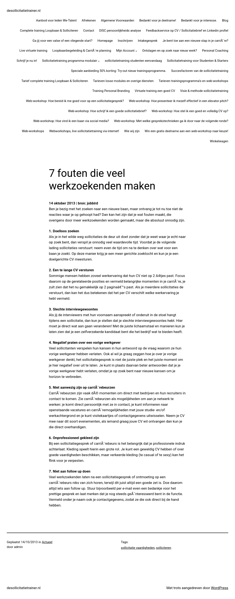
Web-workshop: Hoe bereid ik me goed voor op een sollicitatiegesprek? (75, 101)
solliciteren (163, 548)
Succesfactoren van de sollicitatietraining (199, 71)
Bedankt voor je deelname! (157, 20)
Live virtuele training (33, 50)
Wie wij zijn (132, 131)
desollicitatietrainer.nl (24, 10)
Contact (88, 30)
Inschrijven (125, 41)
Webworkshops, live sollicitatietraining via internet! (84, 131)
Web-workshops (33, 131)
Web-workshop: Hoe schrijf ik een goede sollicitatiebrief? (107, 111)
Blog (225, 20)
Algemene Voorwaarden (117, 20)
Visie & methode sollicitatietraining (204, 91)
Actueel (47, 542)
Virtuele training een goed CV (155, 91)
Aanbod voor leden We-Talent (56, 20)
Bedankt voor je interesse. (199, 20)
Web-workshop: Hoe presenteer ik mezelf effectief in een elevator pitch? (178, 101)
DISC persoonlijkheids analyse (120, 30)
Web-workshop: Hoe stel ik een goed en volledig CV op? (190, 111)
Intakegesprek (148, 41)
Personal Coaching (215, 50)
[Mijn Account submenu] (136, 51)
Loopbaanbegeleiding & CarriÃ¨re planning (81, 50)
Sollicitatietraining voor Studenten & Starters (197, 61)
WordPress (219, 588)
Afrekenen (89, 20)
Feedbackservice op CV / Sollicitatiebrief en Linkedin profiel (187, 30)
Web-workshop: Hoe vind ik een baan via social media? (71, 121)
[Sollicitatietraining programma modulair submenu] (99, 61)
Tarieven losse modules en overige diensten (123, 81)
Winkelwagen (219, 141)
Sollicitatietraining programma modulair (69, 61)
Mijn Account (125, 50)
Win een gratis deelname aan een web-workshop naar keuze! (186, 131)
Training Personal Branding (111, 91)
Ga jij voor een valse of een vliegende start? (62, 41)
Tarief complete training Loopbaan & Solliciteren (54, 81)
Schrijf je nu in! (27, 61)
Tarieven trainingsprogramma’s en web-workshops (193, 81)
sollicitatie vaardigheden (138, 548)
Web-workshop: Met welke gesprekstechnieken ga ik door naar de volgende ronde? (171, 121)
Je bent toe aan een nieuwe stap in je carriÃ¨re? (195, 41)
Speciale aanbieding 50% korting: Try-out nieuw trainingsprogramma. (118, 71)
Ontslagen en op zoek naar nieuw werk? (169, 50)
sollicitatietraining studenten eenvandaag (133, 61)
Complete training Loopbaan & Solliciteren (49, 30)
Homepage (105, 41)
